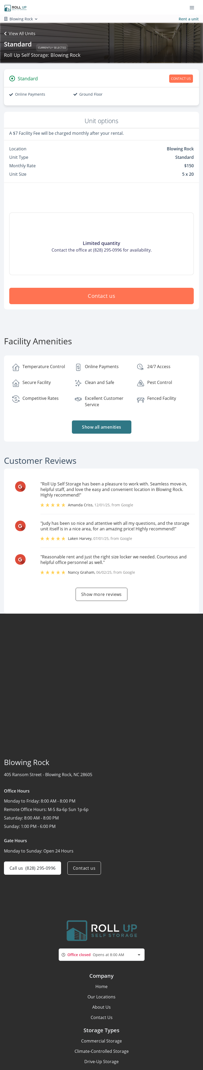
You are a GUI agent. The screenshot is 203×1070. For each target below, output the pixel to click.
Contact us (101, 295)
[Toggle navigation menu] (194, 7)
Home (101, 986)
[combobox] (102, 954)
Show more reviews (101, 594)
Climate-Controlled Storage (102, 1051)
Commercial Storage (101, 1041)
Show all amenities (101, 427)
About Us (101, 1007)
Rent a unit (189, 18)
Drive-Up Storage (101, 1061)
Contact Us (102, 1017)
